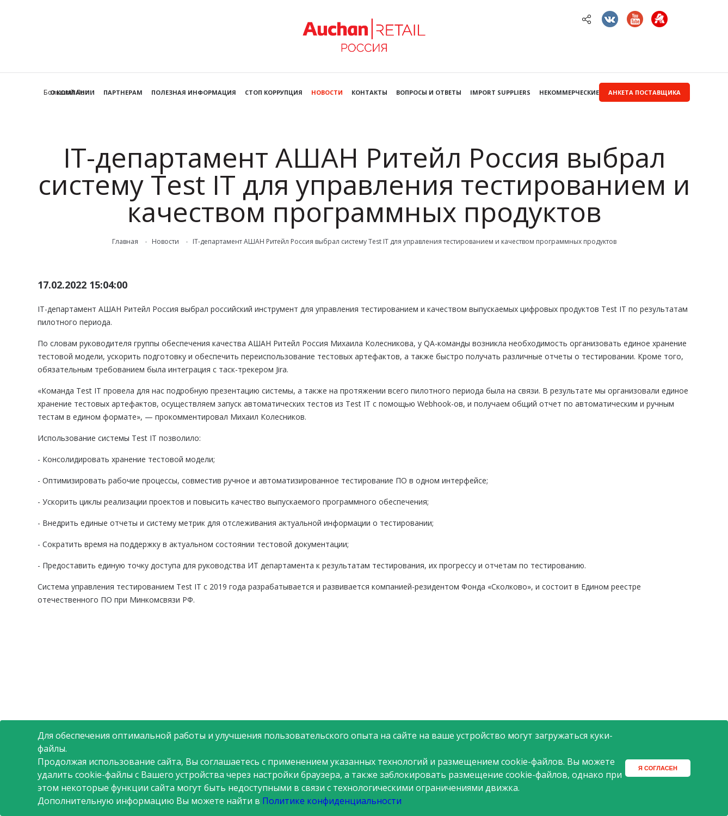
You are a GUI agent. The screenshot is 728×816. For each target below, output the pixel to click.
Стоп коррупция (274, 92)
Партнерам (123, 92)
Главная (125, 241)
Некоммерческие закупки (584, 92)
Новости (327, 92)
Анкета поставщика (644, 92)
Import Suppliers (500, 92)
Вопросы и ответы (428, 92)
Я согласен (657, 768)
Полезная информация (193, 92)
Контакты (369, 92)
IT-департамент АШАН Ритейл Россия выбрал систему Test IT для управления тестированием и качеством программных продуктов (404, 241)
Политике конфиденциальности (332, 801)
